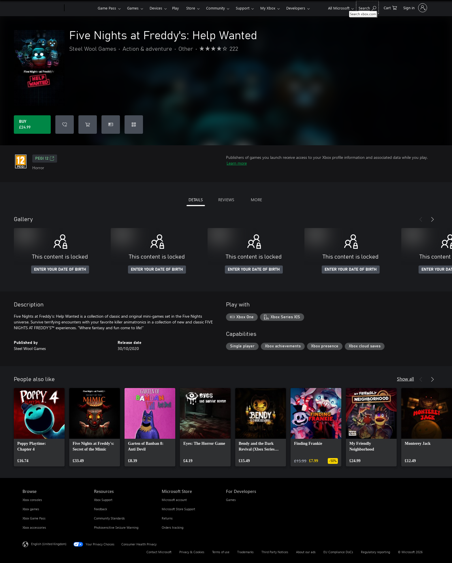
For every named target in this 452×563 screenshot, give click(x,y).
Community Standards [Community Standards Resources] (109, 518)
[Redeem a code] (134, 124)
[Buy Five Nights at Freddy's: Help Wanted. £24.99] (32, 124)
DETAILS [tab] (196, 199)
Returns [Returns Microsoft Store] (167, 518)
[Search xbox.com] (367, 7)
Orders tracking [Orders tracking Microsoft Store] (172, 527)
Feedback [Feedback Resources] (100, 509)
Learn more (237, 163)
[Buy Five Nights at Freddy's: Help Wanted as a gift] (110, 124)
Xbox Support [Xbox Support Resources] (103, 500)
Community (215, 7)
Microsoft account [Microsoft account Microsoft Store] (174, 500)
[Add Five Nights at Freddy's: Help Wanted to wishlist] (64, 124)
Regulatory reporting (375, 552)
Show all (405, 379)
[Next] (432, 219)
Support (242, 7)
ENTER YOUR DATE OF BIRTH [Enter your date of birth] (60, 270)
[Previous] (421, 219)
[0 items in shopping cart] (390, 7)
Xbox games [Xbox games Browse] (30, 509)
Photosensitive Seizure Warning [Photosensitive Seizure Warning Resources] (116, 527)
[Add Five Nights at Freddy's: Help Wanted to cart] (87, 124)
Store (190, 7)
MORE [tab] (256, 199)
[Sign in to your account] (415, 8)
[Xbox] (80, 8)
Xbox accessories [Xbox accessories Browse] (34, 527)
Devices (156, 7)
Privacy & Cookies (191, 552)
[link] (39, 427)
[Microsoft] (42, 8)
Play (175, 7)
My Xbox (267, 7)
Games (133, 7)
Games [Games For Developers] (231, 500)
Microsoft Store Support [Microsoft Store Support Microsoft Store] (178, 509)
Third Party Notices (274, 552)
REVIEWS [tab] (226, 199)
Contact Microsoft (159, 552)
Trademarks (245, 552)
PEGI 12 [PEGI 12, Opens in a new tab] (44, 158)
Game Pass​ (107, 7)
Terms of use (220, 552)
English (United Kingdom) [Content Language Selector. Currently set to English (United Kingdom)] (48, 544)
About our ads (306, 552)
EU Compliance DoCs (338, 552)
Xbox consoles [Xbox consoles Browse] (32, 500)
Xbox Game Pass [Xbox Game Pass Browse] (34, 518)
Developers (295, 7)
